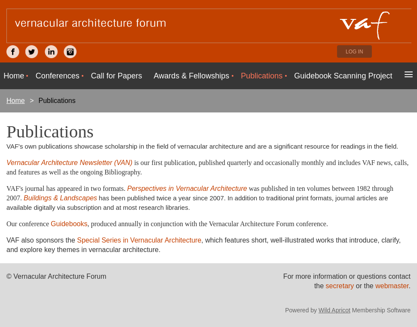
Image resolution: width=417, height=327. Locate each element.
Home (15, 100)
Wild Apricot (334, 310)
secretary (341, 286)
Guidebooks (69, 223)
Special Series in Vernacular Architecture (139, 240)
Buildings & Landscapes (60, 198)
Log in (354, 52)
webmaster (391, 286)
